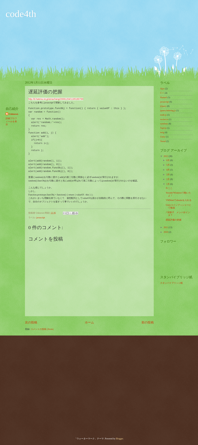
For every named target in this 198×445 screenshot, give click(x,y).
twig (162, 132)
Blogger (119, 438)
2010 (166, 232)
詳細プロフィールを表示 (11, 121)
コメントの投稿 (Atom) (42, 329)
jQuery (163, 106)
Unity (162, 137)
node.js (163, 115)
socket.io (164, 119)
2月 (168, 179)
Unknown (13, 114)
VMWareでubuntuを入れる (178, 200)
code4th (21, 14)
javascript (40, 217)
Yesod (163, 141)
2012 (166, 156)
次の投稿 (31, 322)
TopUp (163, 128)
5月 (168, 165)
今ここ (169, 188)
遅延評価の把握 (173, 220)
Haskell (163, 97)
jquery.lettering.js (168, 110)
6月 (168, 160)
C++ (162, 93)
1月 (168, 184)
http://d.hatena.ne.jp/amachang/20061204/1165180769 (55, 99)
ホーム (89, 322)
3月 (168, 174)
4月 (168, 170)
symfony (164, 124)
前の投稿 (147, 322)
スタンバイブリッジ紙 (171, 283)
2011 (166, 227)
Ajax (162, 88)
